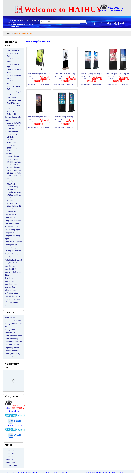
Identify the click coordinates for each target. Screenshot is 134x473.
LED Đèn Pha (11, 190)
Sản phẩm (101, 23)
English (123, 23)
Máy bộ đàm (10, 287)
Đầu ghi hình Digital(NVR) (11, 113)
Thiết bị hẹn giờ (11, 245)
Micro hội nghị (10, 290)
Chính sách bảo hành (13, 336)
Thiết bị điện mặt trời (13, 296)
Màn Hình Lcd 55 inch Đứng (65, 74)
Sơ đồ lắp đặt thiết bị (13, 317)
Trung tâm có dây (12, 217)
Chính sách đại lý (11, 339)
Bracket (9, 140)
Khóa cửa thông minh (13, 242)
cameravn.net (11, 465)
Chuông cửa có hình (13, 251)
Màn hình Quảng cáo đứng (13, 273)
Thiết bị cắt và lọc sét (13, 260)
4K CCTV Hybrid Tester (12, 149)
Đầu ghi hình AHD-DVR (13, 87)
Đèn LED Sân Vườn (14, 173)
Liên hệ (115, 23)
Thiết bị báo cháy (12, 257)
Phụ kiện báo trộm (12, 254)
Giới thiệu (93, 23)
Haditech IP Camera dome (14, 76)
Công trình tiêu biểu (12, 357)
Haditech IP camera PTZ (14, 82)
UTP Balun (10, 137)
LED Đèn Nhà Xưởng (14, 192)
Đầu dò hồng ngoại (12, 230)
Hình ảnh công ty (12, 345)
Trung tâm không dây (13, 220)
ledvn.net (9, 459)
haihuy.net (10, 453)
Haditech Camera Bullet (13, 54)
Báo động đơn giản (12, 226)
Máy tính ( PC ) (11, 269)
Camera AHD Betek (14, 100)
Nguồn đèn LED (12, 209)
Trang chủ (10, 33)
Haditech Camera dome (13, 60)
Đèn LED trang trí (13, 198)
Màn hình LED (12, 203)
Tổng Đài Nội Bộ (11, 263)
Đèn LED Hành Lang (14, 170)
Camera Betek (10, 97)
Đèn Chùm (10, 201)
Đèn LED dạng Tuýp (14, 162)
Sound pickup (11, 143)
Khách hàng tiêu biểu (13, 342)
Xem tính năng (33, 84)
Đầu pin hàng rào (12, 248)
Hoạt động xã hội (12, 348)
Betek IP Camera (13, 103)
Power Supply (12, 134)
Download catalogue (13, 299)
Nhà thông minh (11, 293)
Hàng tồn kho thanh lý (13, 303)
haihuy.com (10, 450)
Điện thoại (9, 278)
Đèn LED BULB (12, 165)
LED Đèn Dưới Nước (14, 195)
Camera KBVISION (13, 126)
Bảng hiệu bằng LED (14, 206)
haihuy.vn (9, 456)
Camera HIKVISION (14, 123)
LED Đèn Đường (12, 187)
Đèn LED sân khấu (13, 159)
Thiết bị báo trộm (12, 214)
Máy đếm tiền (10, 266)
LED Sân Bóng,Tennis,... (12, 182)
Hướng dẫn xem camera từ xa (11, 331)
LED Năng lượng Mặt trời (14, 177)
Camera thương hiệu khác (13, 118)
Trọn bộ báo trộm (12, 224)
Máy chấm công (11, 284)
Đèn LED (8, 154)
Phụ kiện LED (11, 212)
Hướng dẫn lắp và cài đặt (13, 325)
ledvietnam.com (12, 462)
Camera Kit (11, 128)
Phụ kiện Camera (11, 131)
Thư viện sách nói (12, 351)
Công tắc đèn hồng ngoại (12, 237)
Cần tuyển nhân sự (12, 354)
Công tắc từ (9, 233)
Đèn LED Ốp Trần (13, 157)
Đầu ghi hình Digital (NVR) (14, 93)
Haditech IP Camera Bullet (14, 71)
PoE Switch (11, 145)
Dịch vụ (109, 23)
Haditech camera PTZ (13, 65)
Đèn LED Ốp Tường (13, 168)
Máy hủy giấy (10, 281)
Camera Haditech (12, 50)
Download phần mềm (13, 320)
